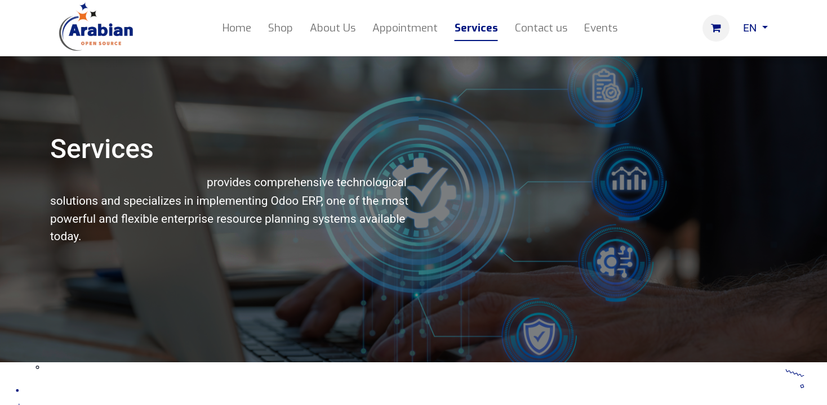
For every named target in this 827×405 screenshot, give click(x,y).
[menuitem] (237, 28)
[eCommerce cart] (716, 28)
